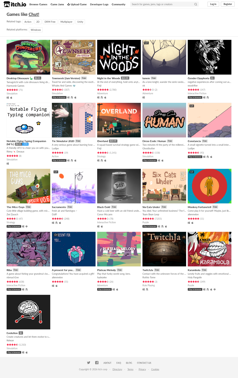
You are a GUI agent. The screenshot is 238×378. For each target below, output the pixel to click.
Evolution (12, 333)
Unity (80, 21)
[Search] (196, 4)
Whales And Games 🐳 (63, 85)
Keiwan (10, 340)
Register (228, 4)
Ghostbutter (148, 148)
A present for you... (63, 270)
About (107, 362)
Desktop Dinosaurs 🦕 (20, 78)
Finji (99, 85)
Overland (102, 141)
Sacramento (59, 207)
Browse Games (38, 4)
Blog (129, 362)
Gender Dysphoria (198, 78)
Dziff (54, 214)
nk (143, 85)
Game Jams (57, 4)
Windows (36, 29)
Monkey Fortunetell (199, 207)
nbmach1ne (13, 277)
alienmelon (193, 214)
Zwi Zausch (12, 214)
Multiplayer (66, 21)
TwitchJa (147, 270)
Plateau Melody (106, 270)
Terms (130, 369)
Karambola (194, 270)
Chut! (34, 14)
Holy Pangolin (195, 277)
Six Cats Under (151, 207)
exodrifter (193, 85)
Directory (117, 369)
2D (38, 21)
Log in (213, 4)
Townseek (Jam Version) (66, 78)
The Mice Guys (15, 207)
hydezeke (102, 277)
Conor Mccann (104, 214)
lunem (146, 78)
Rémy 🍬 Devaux (15, 151)
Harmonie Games (15, 85)
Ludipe (55, 148)
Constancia (194, 141)
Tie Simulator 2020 (63, 141)
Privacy (142, 369)
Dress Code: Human (154, 141)
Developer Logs (99, 4)
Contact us (144, 362)
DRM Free (50, 21)
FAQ (118, 362)
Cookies (155, 369)
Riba (9, 270)
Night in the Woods (108, 78)
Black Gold (103, 207)
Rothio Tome (148, 277)
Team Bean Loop (150, 214)
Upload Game (77, 4)
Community (118, 4)
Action (27, 21)
